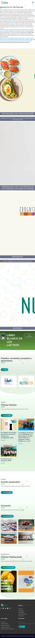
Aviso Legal (3, 621)
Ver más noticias (7, 415)
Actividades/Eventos (22, 614)
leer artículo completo (9, 29)
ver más (5, 369)
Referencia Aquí (26, 29)
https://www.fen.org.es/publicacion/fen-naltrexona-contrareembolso (16, 41)
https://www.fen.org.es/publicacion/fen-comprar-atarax (12, 38)
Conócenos (20, 608)
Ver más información (29, 335)
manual (18, 19)
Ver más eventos (7, 492)
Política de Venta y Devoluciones (7, 629)
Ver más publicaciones (8, 567)
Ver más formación (7, 516)
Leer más (3, 440)
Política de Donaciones (5, 627)
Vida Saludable (21, 612)
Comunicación (21, 610)
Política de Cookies (4, 623)
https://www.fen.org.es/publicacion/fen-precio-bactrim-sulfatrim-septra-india (17, 39)
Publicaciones (21, 615)
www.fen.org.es (12, 22)
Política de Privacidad (5, 625)
